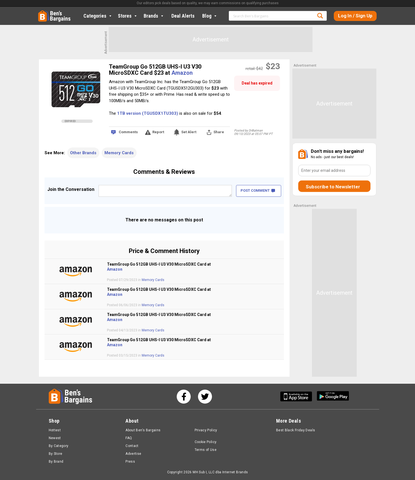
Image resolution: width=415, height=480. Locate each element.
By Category (59, 446)
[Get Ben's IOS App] (298, 396)
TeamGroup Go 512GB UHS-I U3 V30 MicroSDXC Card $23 (155, 69)
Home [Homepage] (42, 12)
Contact (132, 446)
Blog (210, 15)
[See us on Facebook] (184, 397)
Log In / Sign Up (355, 15)
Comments (128, 132)
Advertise (133, 454)
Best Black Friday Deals (295, 430)
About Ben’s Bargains (142, 430)
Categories (98, 15)
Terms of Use (205, 450)
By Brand (56, 461)
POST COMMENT (258, 190)
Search (320, 15)
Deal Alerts (183, 15)
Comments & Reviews (164, 171)
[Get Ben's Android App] (333, 396)
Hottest (55, 430)
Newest (55, 438)
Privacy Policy (206, 430)
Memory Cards (119, 152)
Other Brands (83, 152)
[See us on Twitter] (205, 397)
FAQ (128, 438)
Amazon (182, 72)
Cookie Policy (206, 442)
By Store (55, 454)
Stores (128, 15)
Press (130, 461)
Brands (154, 15)
